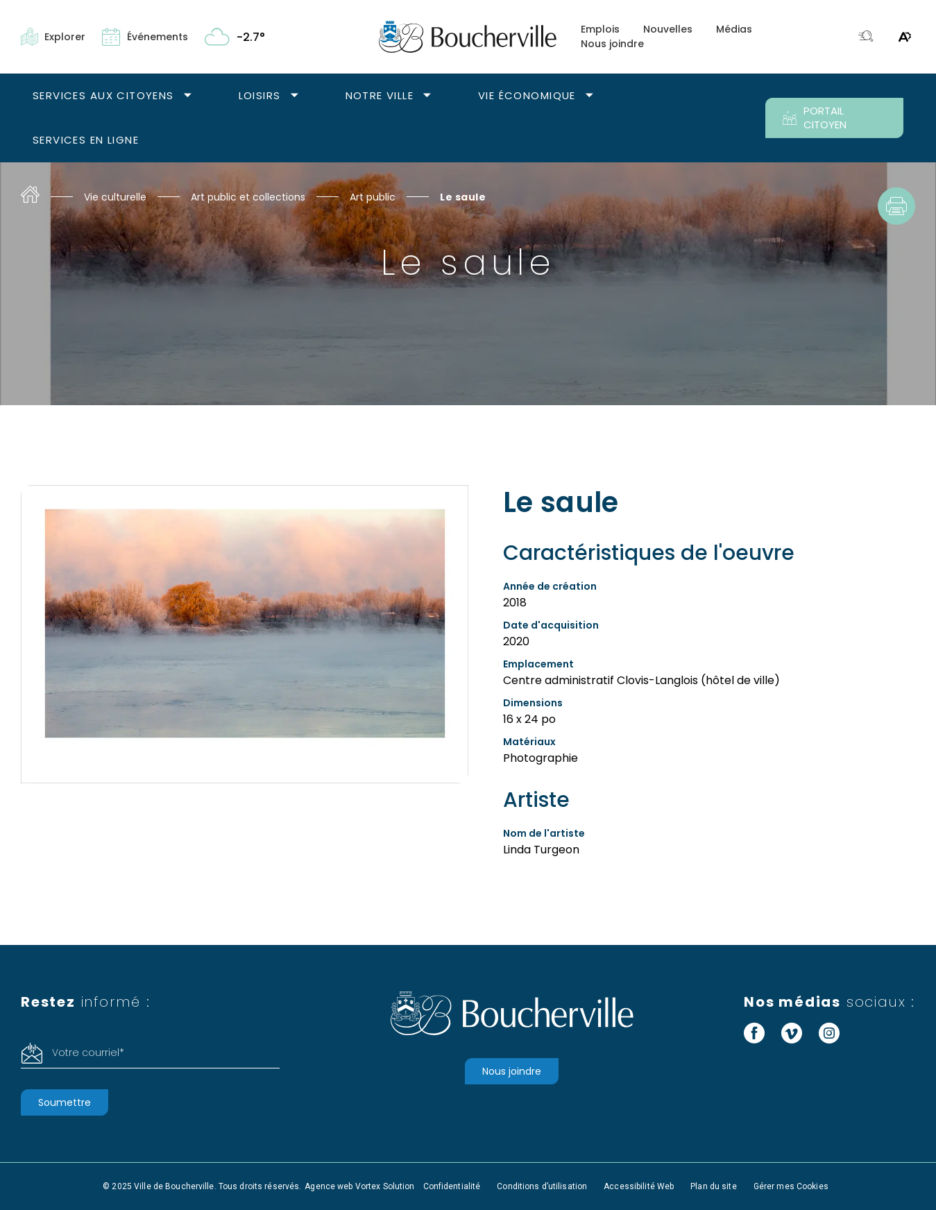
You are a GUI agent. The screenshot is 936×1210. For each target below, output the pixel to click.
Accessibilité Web (639, 1186)
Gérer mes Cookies (791, 1186)
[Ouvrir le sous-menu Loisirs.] (294, 96)
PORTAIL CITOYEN (814, 117)
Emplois (600, 29)
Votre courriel (88, 1052)
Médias (734, 29)
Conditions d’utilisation (542, 1186)
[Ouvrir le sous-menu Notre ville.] (427, 96)
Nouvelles (667, 29)
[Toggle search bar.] (866, 37)
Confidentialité (452, 1186)
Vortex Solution (385, 1186)
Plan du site (713, 1186)
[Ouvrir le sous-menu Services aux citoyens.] (187, 96)
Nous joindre (612, 44)
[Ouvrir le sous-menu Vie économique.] (589, 96)
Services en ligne (86, 140)
